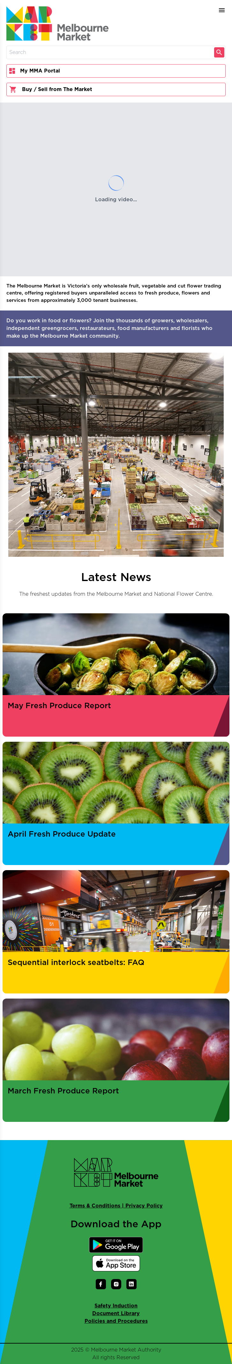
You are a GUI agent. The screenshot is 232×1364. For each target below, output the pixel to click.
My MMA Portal (34, 71)
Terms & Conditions (95, 1205)
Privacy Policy (144, 1205)
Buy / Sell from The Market (50, 89)
